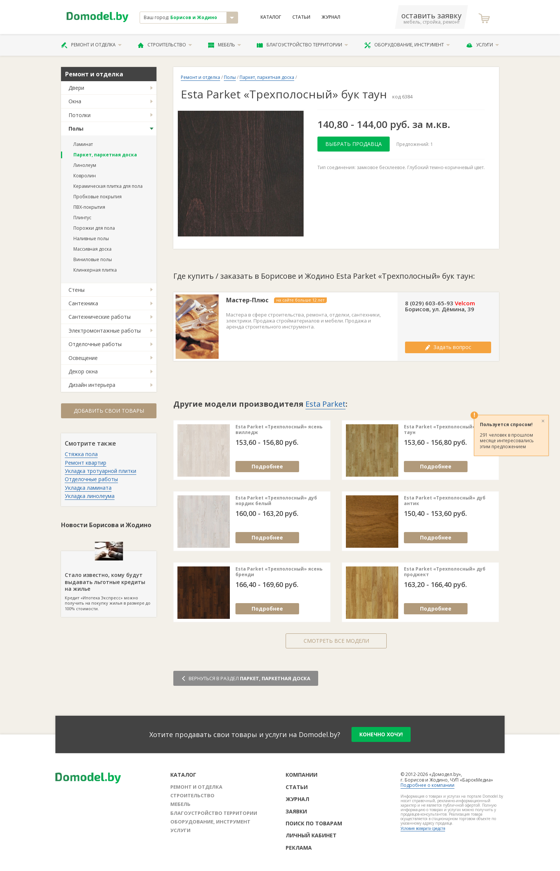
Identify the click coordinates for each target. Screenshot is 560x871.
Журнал (331, 17)
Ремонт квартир (85, 462)
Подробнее (267, 466)
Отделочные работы (95, 344)
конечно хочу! (381, 734)
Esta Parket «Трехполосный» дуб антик (445, 500)
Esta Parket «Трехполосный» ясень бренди (279, 571)
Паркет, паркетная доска (105, 155)
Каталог (271, 17)
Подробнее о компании (427, 785)
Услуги (482, 45)
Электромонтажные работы (105, 330)
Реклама (299, 847)
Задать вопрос (448, 347)
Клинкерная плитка (95, 270)
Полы (76, 128)
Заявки (296, 811)
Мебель (224, 45)
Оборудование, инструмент (407, 45)
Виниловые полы (92, 259)
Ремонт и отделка (91, 45)
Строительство (165, 45)
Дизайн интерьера (92, 384)
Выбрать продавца (353, 143)
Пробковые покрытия (97, 196)
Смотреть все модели (336, 640)
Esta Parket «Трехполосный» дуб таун (445, 429)
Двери (76, 87)
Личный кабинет (311, 835)
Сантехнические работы (100, 316)
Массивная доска (92, 249)
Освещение (83, 357)
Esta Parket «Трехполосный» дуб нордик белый (276, 500)
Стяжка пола (81, 454)
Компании (301, 774)
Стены (77, 289)
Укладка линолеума (90, 495)
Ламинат (83, 144)
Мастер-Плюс (247, 300)
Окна (75, 101)
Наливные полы (91, 238)
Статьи (301, 17)
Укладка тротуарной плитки (100, 470)
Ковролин (84, 175)
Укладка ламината (88, 487)
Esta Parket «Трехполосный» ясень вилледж (279, 429)
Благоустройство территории (302, 45)
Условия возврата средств (423, 828)
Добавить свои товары (109, 410)
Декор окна (83, 371)
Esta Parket (325, 404)
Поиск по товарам (314, 823)
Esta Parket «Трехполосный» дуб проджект (445, 571)
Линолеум (84, 165)
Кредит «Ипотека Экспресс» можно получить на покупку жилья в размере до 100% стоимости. (109, 581)
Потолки (80, 115)
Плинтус (82, 217)
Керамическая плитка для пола (108, 186)
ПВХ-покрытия (89, 207)
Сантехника (83, 303)
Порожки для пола (94, 228)
